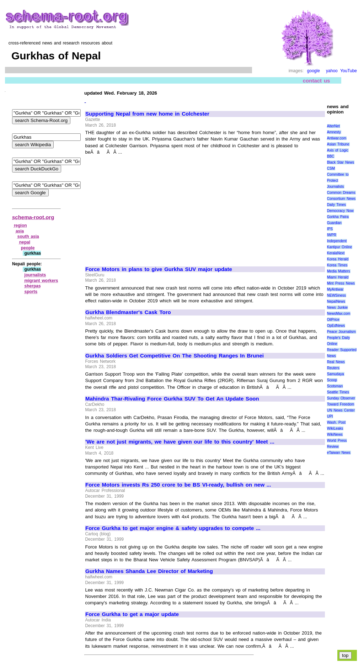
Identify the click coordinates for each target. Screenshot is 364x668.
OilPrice (333, 320)
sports (31, 291)
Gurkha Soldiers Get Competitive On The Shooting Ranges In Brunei (174, 356)
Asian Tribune (338, 144)
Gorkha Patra (338, 217)
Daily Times (336, 205)
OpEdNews (336, 326)
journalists (35, 274)
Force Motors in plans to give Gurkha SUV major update (158, 269)
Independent (337, 241)
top (345, 655)
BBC (330, 156)
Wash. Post (336, 422)
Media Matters (338, 271)
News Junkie (337, 307)
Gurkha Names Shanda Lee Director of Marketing (149, 571)
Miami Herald (338, 277)
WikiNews (335, 434)
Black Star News (340, 162)
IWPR (331, 235)
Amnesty (334, 132)
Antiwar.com (336, 138)
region (20, 225)
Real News (336, 362)
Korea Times (337, 265)
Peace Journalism (341, 332)
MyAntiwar (335, 289)
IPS (330, 229)
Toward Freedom (340, 404)
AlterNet (333, 126)
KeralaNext (335, 253)
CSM (331, 168)
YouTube (348, 70)
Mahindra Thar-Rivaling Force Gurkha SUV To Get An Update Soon (172, 399)
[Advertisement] (145, 207)
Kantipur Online (339, 247)
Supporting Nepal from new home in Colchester (147, 114)
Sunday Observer (341, 398)
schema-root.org (33, 217)
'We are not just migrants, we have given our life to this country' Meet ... (179, 442)
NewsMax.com (338, 314)
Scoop (332, 380)
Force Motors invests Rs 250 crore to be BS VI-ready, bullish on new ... (178, 485)
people (28, 247)
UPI (330, 416)
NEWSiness (336, 295)
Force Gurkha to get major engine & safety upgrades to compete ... (173, 528)
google (313, 70)
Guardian (334, 223)
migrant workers (41, 280)
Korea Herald (338, 259)
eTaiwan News (338, 453)
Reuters (333, 368)
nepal (24, 242)
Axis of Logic (337, 150)
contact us (316, 81)
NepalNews (336, 301)
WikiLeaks (335, 428)
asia (20, 231)
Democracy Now (340, 211)
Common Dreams (341, 193)
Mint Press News (341, 283)
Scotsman (335, 386)
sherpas (33, 285)
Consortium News (341, 199)
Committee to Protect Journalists (338, 181)
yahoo (332, 70)
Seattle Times (338, 392)
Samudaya (335, 374)
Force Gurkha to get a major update (132, 614)
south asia (28, 236)
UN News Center (341, 410)
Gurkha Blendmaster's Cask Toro (128, 312)
